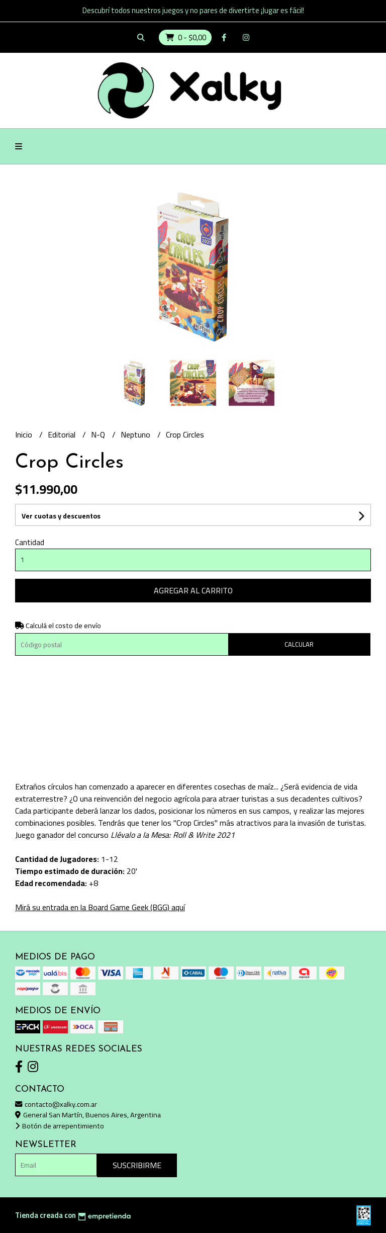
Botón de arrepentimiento (59, 1125)
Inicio (24, 434)
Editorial (62, 434)
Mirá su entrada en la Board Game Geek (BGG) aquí (100, 907)
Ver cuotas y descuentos (61, 515)
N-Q (99, 434)
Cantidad (29, 542)
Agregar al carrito (193, 590)
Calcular (299, 644)
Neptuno (136, 434)
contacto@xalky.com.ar (56, 1104)
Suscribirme (137, 1165)
